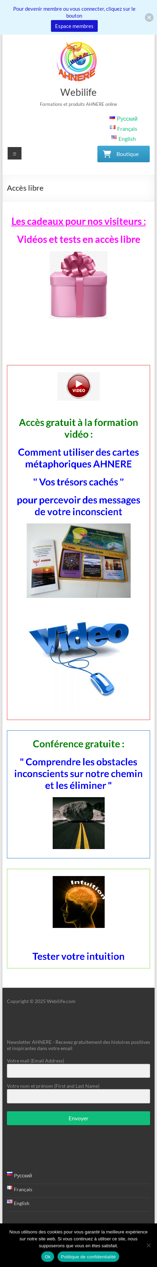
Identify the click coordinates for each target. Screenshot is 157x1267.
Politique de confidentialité (88, 1256)
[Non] (148, 1245)
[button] (149, 17)
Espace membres (74, 26)
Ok (48, 1256)
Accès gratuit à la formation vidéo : (78, 581)
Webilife (78, 92)
